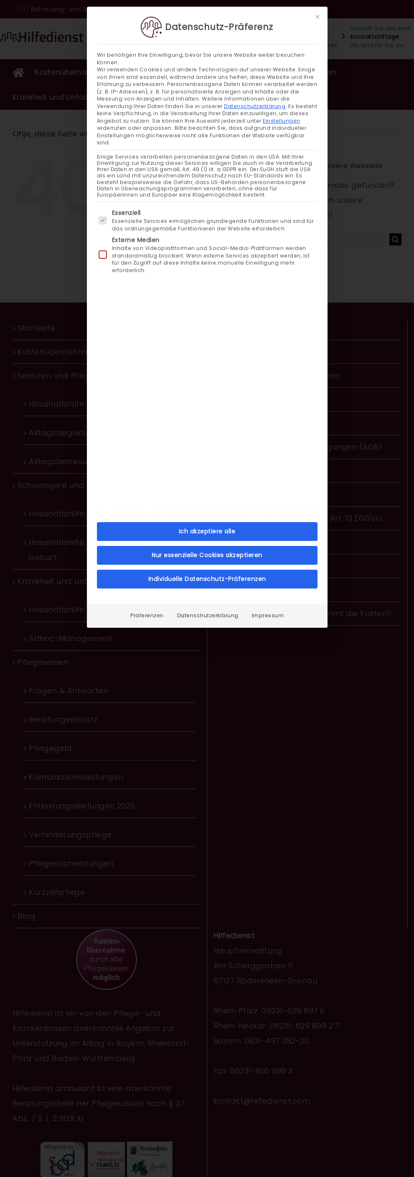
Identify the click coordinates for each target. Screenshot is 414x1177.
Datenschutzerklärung (254, 105)
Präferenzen (147, 615)
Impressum (268, 615)
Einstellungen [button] (281, 120)
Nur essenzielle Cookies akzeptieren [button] (207, 555)
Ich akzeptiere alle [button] (207, 531)
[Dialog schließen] (317, 16)
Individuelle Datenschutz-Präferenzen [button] (207, 578)
